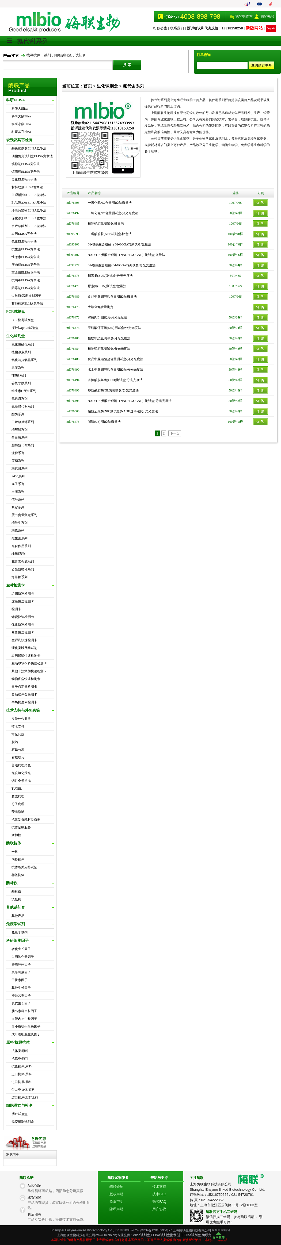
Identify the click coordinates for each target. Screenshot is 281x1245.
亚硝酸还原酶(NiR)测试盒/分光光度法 (114, 328)
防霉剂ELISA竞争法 (26, 288)
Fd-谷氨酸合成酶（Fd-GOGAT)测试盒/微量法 (119, 244)
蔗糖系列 (18, 461)
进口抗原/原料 (22, 1082)
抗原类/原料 (20, 1058)
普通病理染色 (21, 765)
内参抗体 (18, 859)
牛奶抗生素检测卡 (24, 702)
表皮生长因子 (21, 1003)
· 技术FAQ (158, 1194)
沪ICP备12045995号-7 (156, 1230)
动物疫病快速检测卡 (26, 679)
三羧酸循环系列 (23, 422)
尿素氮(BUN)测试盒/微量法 (107, 286)
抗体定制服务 (21, 827)
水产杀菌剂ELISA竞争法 (29, 226)
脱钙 (15, 742)
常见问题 (18, 734)
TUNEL (17, 788)
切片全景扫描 (21, 781)
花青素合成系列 (23, 561)
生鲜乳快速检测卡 (24, 640)
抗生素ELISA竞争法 (26, 249)
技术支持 (18, 726)
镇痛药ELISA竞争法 (26, 172)
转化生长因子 (21, 949)
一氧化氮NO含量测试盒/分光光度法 (113, 213)
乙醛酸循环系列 (23, 569)
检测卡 (16, 609)
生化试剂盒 (107, 86)
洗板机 (16, 899)
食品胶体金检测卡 (24, 694)
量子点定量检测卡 (24, 687)
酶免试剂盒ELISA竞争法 (29, 148)
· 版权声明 (115, 1194)
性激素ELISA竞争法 (26, 257)
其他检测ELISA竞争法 (27, 303)
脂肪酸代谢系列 (23, 445)
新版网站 (254, 28)
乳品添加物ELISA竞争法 (29, 203)
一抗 (15, 852)
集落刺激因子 (21, 972)
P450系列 (18, 476)
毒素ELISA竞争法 (24, 179)
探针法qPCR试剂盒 (25, 328)
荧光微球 (18, 812)
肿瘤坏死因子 (21, 964)
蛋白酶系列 (20, 437)
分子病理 (18, 804)
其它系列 (18, 507)
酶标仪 (16, 891)
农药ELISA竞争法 (24, 234)
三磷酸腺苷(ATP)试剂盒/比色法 (110, 234)
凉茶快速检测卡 (23, 601)
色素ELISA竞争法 (24, 241)
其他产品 (18, 916)
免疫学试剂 (20, 932)
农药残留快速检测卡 (26, 656)
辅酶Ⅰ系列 (18, 554)
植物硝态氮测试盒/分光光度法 (109, 349)
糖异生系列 (20, 523)
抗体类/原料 (20, 1051)
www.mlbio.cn (106, 1235)
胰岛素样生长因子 (24, 1011)
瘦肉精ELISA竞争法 (26, 265)
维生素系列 (20, 538)
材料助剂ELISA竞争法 (27, 187)
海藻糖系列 (20, 577)
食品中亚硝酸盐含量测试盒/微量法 (112, 296)
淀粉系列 (18, 453)
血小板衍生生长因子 (26, 1026)
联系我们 (177, 28)
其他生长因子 (21, 988)
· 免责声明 (115, 1202)
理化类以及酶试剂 (24, 648)
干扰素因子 (20, 980)
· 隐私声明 (115, 1209)
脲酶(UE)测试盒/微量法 (104, 422)
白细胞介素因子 (23, 957)
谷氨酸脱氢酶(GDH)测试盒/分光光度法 (115, 380)
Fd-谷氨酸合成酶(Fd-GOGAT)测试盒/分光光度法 (121, 265)
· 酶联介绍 (115, 1187)
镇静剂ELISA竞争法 (26, 164)
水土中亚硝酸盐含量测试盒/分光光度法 (115, 369)
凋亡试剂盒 (20, 1114)
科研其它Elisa (21, 132)
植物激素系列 (21, 352)
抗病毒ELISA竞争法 (26, 280)
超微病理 (18, 796)
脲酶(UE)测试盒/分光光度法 (107, 317)
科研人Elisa (20, 108)
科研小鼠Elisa (21, 124)
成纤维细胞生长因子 (26, 1034)
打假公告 (160, 28)
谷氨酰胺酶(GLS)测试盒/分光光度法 (113, 390)
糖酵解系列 (20, 430)
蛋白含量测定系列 (24, 515)
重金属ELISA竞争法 (26, 272)
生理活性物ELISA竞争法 (29, 195)
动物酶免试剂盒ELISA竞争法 (32, 156)
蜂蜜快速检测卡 (23, 617)
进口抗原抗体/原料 (25, 1097)
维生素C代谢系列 (24, 391)
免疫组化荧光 (21, 773)
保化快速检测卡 (23, 625)
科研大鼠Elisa (21, 116)
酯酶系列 (18, 414)
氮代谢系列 (20, 399)
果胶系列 (18, 368)
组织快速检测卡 (23, 593)
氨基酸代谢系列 (23, 406)
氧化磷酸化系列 (23, 344)
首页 (87, 86)
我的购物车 (244, 16)
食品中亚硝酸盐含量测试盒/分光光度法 (115, 359)
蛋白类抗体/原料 (23, 1090)
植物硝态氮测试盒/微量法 (106, 223)
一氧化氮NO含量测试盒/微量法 (110, 203)
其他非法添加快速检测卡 (29, 671)
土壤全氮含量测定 (100, 307)
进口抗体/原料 (22, 1074)
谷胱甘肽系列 (21, 383)
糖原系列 (18, 530)
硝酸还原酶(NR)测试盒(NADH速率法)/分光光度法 (123, 411)
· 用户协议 (158, 1209)
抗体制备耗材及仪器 (26, 819)
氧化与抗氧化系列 (24, 360)
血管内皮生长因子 (24, 1019)
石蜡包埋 (18, 750)
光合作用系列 (21, 546)
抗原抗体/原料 (22, 1066)
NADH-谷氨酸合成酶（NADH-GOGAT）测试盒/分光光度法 (130, 401)
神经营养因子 (21, 995)
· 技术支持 (158, 1187)
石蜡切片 (18, 757)
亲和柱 (16, 835)
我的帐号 (267, 16)
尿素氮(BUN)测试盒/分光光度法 (110, 276)
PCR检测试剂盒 (23, 320)
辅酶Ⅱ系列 (19, 375)
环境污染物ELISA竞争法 (29, 210)
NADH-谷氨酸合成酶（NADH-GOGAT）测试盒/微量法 (126, 255)
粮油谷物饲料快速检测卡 (29, 663)
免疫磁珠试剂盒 (23, 1122)
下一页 (175, 433)
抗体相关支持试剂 (24, 867)
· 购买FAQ (158, 1202)
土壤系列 (18, 492)
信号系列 (18, 499)
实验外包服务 (21, 719)
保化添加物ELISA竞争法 (29, 218)
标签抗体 (18, 875)
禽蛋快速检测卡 (23, 632)
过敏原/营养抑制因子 (26, 296)
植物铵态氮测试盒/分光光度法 (109, 338)
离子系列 (18, 484)
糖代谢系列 (20, 468)
